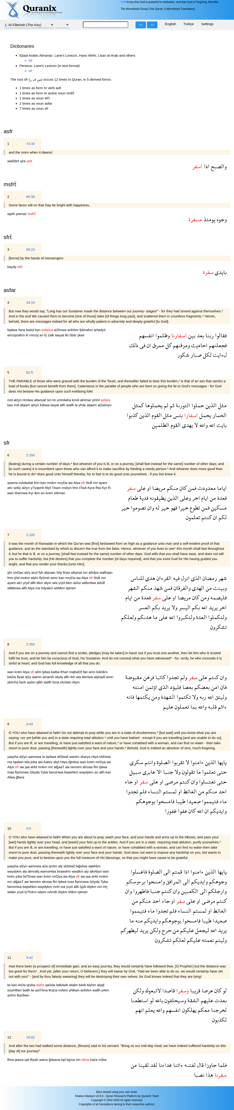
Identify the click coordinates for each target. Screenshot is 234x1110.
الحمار (219, 415)
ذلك (133, 345)
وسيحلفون (174, 1000)
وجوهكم (217, 881)
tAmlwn (66, 682)
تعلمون (193, 517)
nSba (102, 1060)
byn (38, 330)
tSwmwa (22, 493)
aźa (23, 161)
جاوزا (210, 1064)
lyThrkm (31, 892)
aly (61, 866)
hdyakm (47, 588)
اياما (221, 487)
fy (46, 335)
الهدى (197, 587)
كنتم (206, 517)
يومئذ (208, 219)
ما (154, 617)
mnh (56, 887)
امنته (138, 686)
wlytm (43, 892)
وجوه (221, 219)
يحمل (204, 415)
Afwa (11, 777)
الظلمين (160, 424)
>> (152, 25)
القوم (156, 415)
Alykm (92, 887)
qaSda (50, 985)
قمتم (176, 871)
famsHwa (56, 772)
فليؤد (175, 686)
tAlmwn (59, 493)
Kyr (105, 488)
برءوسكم (135, 881)
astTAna (42, 990)
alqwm (25, 405)
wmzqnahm (16, 335)
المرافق (173, 881)
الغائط (189, 791)
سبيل (135, 771)
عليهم (206, 1000)
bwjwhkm (71, 772)
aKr (10, 488)
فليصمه (218, 597)
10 (9, 828)
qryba (31, 985)
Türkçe (188, 24)
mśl (10, 400)
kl (27, 335)
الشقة (192, 1000)
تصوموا (138, 507)
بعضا (187, 686)
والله (203, 424)
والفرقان (181, 587)
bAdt (82, 985)
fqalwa (12, 330)
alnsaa (87, 767)
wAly (18, 488)
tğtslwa (74, 762)
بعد (199, 335)
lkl (67, 335)
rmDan (18, 572)
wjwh (11, 214)
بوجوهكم (145, 801)
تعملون (181, 706)
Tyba (44, 772)
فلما (222, 1064)
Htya (95, 757)
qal (27, 1060)
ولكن (154, 930)
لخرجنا (218, 1009)
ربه (202, 696)
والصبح (218, 166)
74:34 (30, 144)
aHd (34, 767)
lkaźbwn (23, 995)
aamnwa (35, 757)
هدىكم (144, 617)
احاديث (198, 345)
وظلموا (162, 335)
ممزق (157, 345)
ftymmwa (22, 772)
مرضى (170, 781)
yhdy (83, 405)
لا (195, 424)
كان (182, 487)
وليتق (220, 696)
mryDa (62, 483)
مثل (222, 405)
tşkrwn (71, 588)
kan (43, 483)
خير (164, 507)
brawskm (64, 871)
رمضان (209, 577)
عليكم (186, 930)
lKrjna (53, 990)
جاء (129, 781)
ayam (103, 483)
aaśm (31, 682)
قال (200, 1064)
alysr (48, 583)
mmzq (34, 335)
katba (56, 672)
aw (71, 483)
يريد (212, 607)
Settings (207, 24)
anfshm (73, 330)
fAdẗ (89, 483)
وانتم (149, 762)
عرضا (206, 990)
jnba (34, 762)
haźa (94, 1060)
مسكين (218, 507)
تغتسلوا (206, 781)
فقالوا (220, 335)
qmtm (53, 866)
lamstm (77, 767)
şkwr (81, 335)
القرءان (163, 577)
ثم (171, 405)
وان (150, 507)
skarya (85, 757)
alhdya (93, 572)
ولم (183, 677)
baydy (12, 267)
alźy (27, 572)
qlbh (40, 682)
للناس (137, 577)
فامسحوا (164, 801)
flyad (21, 677)
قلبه (212, 706)
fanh (23, 682)
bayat (55, 405)
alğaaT (59, 767)
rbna (22, 330)
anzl (35, 572)
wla (55, 583)
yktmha (13, 682)
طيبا (179, 801)
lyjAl (83, 887)
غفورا (171, 810)
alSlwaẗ (63, 757)
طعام (133, 497)
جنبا (167, 771)
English (170, 24)
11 (9, 957)
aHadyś (100, 330)
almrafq (34, 871)
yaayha (13, 757)
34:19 (30, 302)
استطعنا (140, 1000)
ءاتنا (177, 1064)
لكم (222, 517)
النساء (154, 791)
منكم (171, 487)
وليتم (220, 939)
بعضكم (201, 686)
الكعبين (189, 891)
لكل (207, 354)
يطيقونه (157, 497)
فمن (191, 487)
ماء (222, 801)
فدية (143, 497)
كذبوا (132, 415)
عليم (168, 706)
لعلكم (178, 939)
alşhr (35, 578)
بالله (158, 1000)
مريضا (158, 487)
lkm (38, 493)
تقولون (188, 771)
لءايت (219, 354)
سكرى (136, 762)
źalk (51, 335)
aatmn (37, 677)
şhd (17, 578)
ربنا (209, 335)
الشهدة (167, 696)
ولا (173, 607)
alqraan (50, 572)
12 (9, 1037)
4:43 (29, 724)
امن (214, 686)
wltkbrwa (14, 588)
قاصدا (168, 990)
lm (55, 400)
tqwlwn (18, 762)
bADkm (101, 672)
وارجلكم (217, 891)
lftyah (34, 1060)
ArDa (22, 985)
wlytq (59, 677)
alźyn (18, 400)
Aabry (48, 762)
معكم (203, 1009)
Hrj (105, 887)
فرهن (148, 677)
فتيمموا (209, 801)
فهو (173, 507)
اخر (195, 497)
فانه (130, 696)
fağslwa (82, 866)
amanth (49, 677)
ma (38, 588)
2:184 (30, 455)
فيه (176, 577)
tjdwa (46, 672)
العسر (144, 607)
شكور (183, 354)
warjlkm (78, 871)
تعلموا (208, 771)
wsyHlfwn (15, 990)
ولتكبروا (185, 617)
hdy (59, 572)
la (77, 405)
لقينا (143, 1064)
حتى (221, 771)
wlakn (12, 892)
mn (96, 483)
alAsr (77, 583)
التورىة (182, 405)
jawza (20, 1060)
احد (222, 791)
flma (11, 1060)
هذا (208, 1074)
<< (140, 25)
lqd (63, 1060)
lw (9, 985)
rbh (73, 677)
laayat (60, 335)
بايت (221, 424)
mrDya (101, 762)
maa (11, 772)
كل (168, 345)
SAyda (35, 772)
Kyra (92, 488)
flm (96, 767)
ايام (204, 497)
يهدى (187, 424)
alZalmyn (105, 405)
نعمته (207, 939)
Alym (76, 682)
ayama (13, 483)
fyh (41, 572)
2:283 (30, 644)
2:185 (30, 535)
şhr (10, 572)
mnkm (52, 483)
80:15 (30, 249)
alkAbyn (96, 871)
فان (223, 686)
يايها (221, 762)
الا (158, 771)
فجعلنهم (217, 345)
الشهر (134, 587)
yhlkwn (74, 990)
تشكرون (218, 626)
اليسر (184, 607)
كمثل (138, 405)
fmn (37, 483)
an (42, 335)
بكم (195, 607)
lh (109, 488)
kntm (50, 493)
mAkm (63, 990)
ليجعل (201, 930)
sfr (30, 60)
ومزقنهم (181, 345)
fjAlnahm (87, 330)
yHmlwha (64, 400)
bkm (40, 583)
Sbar (73, 335)
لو (224, 990)
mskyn (67, 488)
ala (40, 762)
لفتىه (189, 1064)
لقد (153, 1064)
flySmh (45, 578)
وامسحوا (155, 881)
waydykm (87, 772)
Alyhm (92, 985)
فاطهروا (140, 891)
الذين (210, 405)
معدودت (206, 487)
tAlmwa (105, 757)
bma (56, 682)
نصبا (199, 1074)
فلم (142, 791)
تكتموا (183, 696)
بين (191, 335)
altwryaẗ (40, 400)
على (141, 487)
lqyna (71, 1060)
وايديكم (218, 810)
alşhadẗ (100, 677)
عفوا (182, 810)
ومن (204, 597)
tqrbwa (51, 757)
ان (148, 345)
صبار (195, 354)
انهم (140, 1009)
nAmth (52, 892)
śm (49, 400)
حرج (165, 930)
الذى (195, 577)
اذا (206, 166)
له (157, 507)
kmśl (76, 400)
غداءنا (164, 1064)
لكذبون (219, 1019)
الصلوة (163, 762)
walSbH (13, 161)
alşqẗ (100, 985)
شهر (222, 577)
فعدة (221, 497)
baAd (30, 330)
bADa (12, 677)
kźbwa (45, 405)
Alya (77, 483)
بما (193, 706)
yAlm (105, 990)
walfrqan (106, 572)
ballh (27, 990)
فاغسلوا (139, 871)
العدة (201, 617)
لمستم (169, 791)
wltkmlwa (89, 583)
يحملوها (153, 405)
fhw (99, 488)
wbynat (77, 572)
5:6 (28, 828)
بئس (177, 415)
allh (63, 405)
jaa (28, 767)
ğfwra (20, 777)
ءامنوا (196, 762)
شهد (157, 587)
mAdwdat (26, 483)
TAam (57, 488)
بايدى (220, 272)
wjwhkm (94, 866)
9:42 (29, 957)
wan (11, 493)
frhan (65, 672)
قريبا (194, 990)
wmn (55, 578)
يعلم (149, 1009)
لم (165, 405)
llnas (67, 572)
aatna (44, 1060)
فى (141, 345)
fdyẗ (48, 488)
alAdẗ (101, 583)
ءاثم (222, 706)
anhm (12, 995)
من (212, 497)
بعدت (220, 1000)
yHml (96, 400)
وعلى (184, 497)
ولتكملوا (217, 617)
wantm (74, 757)
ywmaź (22, 214)
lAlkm (73, 892)
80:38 (30, 197)
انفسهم (146, 335)
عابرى (148, 771)
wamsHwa (48, 871)
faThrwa (29, 876)
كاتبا (159, 677)
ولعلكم (128, 617)
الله (211, 424)
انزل (185, 577)
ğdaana (55, 1060)
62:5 (29, 372)
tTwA (83, 488)
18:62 (30, 1037)
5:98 (123, 2)
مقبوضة (133, 677)
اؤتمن (150, 686)
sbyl (56, 762)
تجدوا (172, 677)
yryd (26, 583)
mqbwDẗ (76, 672)
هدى (149, 577)
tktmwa (88, 677)
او (148, 487)
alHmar (86, 400)
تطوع (194, 507)
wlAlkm (60, 588)
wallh (70, 405)
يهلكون (189, 1009)
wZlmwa (60, 330)
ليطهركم (129, 930)
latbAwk (62, 985)
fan (86, 672)
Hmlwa (28, 400)
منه (138, 920)
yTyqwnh (38, 488)
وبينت (219, 587)
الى (166, 871)
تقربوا (177, 762)
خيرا (183, 507)
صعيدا (193, 801)
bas (10, 405)
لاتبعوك (152, 990)
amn (92, 672)
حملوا (197, 405)
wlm (38, 672)
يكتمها (142, 696)
